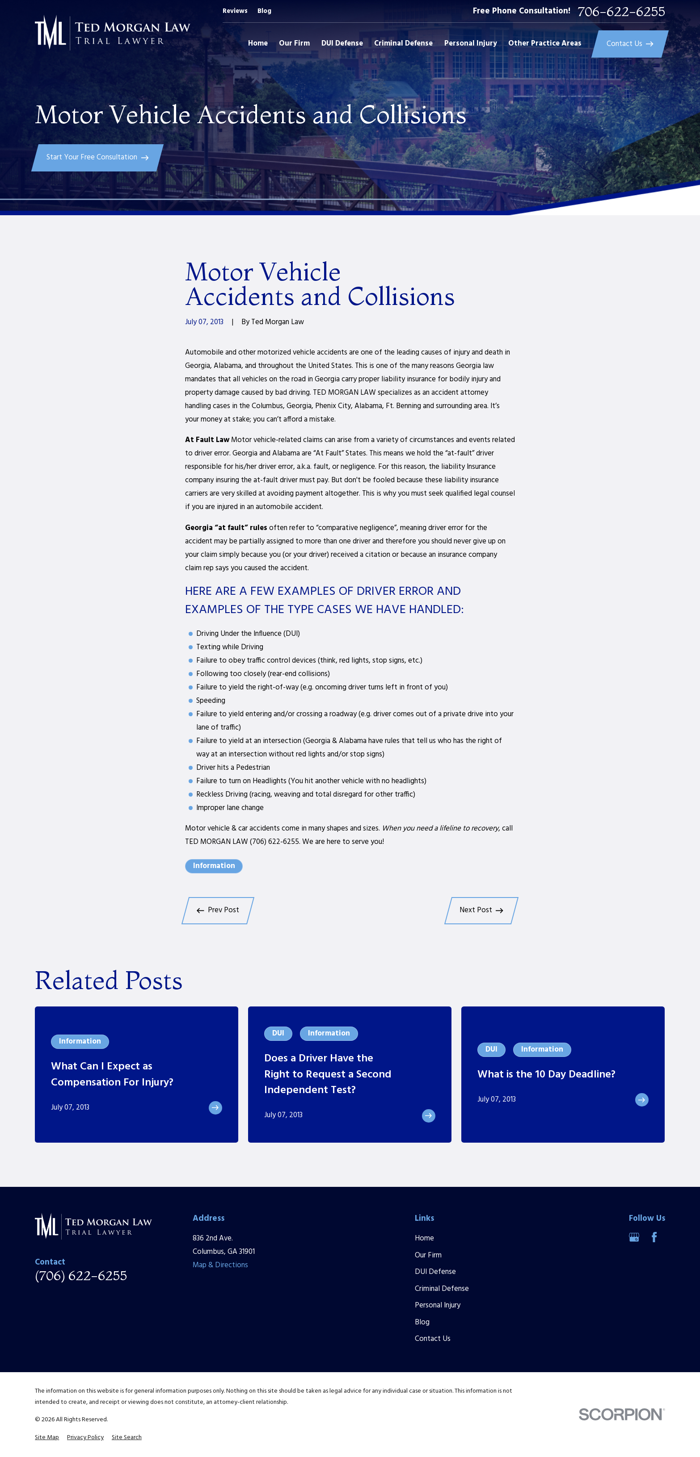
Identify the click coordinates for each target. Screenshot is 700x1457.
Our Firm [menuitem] (294, 44)
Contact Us (433, 1339)
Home (424, 1238)
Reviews (235, 11)
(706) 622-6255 (81, 1275)
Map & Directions (220, 1265)
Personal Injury (437, 1305)
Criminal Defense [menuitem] (403, 44)
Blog (264, 11)
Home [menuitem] (258, 44)
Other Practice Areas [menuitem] (545, 44)
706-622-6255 (621, 11)
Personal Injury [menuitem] (470, 44)
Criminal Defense (442, 1289)
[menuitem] (47, 1437)
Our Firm (428, 1255)
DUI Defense (435, 1272)
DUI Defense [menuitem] (342, 44)
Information (214, 866)
